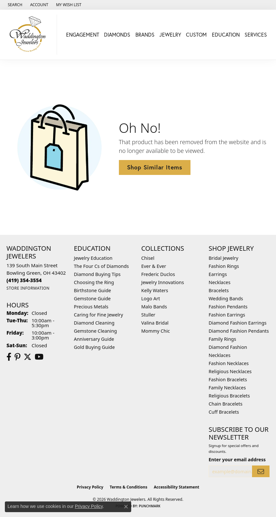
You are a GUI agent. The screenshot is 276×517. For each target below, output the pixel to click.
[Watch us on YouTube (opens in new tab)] (39, 357)
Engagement (82, 34)
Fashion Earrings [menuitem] (227, 315)
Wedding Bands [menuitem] (226, 298)
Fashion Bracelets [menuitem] (228, 379)
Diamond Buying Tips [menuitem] (97, 274)
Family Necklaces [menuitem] (227, 388)
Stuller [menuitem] (148, 315)
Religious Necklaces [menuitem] (230, 371)
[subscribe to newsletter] (261, 471)
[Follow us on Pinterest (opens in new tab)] (17, 357)
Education (226, 34)
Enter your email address (237, 459)
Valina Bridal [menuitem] (154, 323)
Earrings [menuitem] (218, 274)
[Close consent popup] (126, 507)
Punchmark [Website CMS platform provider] (150, 506)
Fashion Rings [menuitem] (224, 266)
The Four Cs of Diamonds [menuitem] (101, 266)
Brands (145, 34)
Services (256, 34)
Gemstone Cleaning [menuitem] (95, 331)
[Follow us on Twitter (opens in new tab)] (27, 357)
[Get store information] (28, 288)
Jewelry (170, 34)
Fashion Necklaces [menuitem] (229, 363)
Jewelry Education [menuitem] (93, 258)
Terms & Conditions (128, 487)
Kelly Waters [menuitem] (154, 290)
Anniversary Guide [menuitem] (94, 339)
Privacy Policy (90, 487)
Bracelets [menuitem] (219, 290)
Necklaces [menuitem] (219, 282)
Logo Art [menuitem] (150, 298)
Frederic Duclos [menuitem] (158, 274)
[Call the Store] (24, 280)
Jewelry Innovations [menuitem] (162, 282)
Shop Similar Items (154, 167)
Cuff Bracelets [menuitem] (224, 412)
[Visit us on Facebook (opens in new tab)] (8, 357)
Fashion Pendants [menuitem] (228, 307)
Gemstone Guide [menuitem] (92, 298)
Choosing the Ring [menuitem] (94, 282)
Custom (196, 34)
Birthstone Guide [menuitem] (92, 290)
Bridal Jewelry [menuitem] (223, 258)
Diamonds (117, 34)
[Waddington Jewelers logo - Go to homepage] (30, 35)
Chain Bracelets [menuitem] (225, 404)
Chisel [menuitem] (147, 258)
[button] (14, 5)
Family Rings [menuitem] (222, 339)
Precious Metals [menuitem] (91, 307)
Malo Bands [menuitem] (154, 307)
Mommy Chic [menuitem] (155, 331)
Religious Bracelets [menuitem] (229, 396)
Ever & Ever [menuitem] (153, 266)
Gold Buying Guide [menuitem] (94, 347)
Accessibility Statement (176, 487)
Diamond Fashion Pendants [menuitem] (239, 331)
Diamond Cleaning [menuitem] (94, 323)
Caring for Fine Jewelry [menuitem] (98, 315)
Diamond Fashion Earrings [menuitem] (238, 323)
